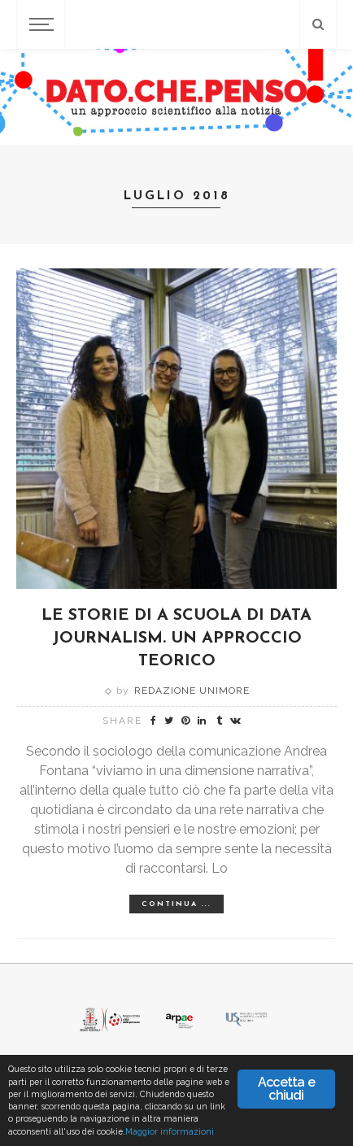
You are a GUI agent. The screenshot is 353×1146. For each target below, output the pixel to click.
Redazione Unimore (192, 690)
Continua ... (176, 904)
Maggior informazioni (169, 1131)
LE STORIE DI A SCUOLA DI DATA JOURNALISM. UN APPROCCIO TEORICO (176, 638)
